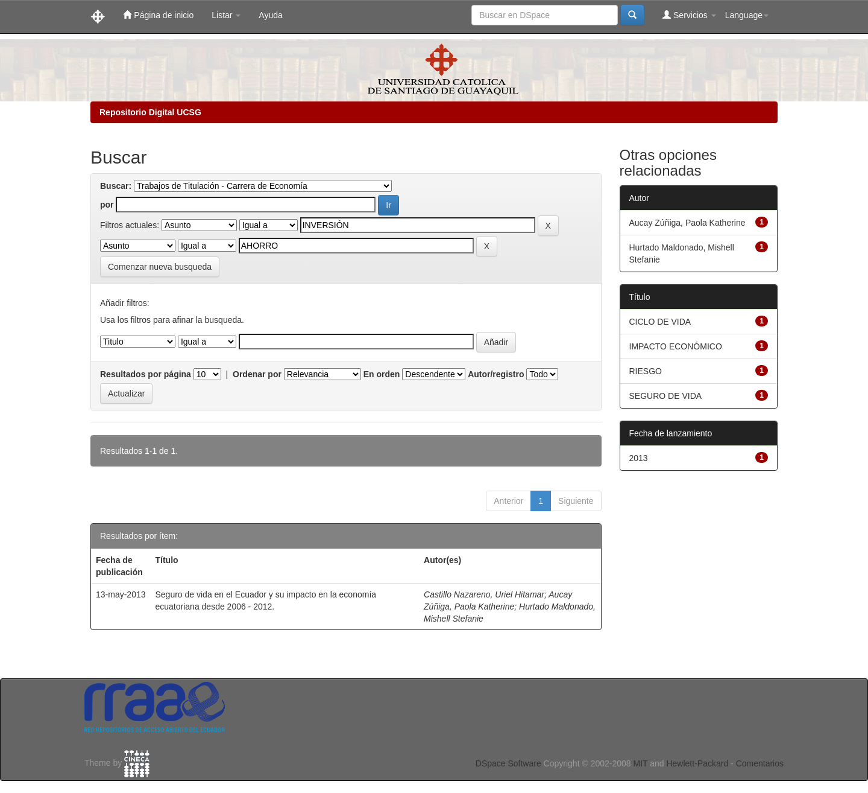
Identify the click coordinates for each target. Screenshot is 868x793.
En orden (381, 374)
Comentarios (760, 763)
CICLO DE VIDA (660, 321)
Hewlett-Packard (697, 763)
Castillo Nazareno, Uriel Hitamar (484, 594)
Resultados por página (145, 374)
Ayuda (270, 15)
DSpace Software (508, 763)
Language (747, 15)
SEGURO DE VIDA (665, 396)
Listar (226, 15)
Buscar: (115, 186)
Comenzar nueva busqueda (160, 267)
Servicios (689, 15)
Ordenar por (257, 374)
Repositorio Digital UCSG (150, 112)
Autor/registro (496, 374)
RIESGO (645, 371)
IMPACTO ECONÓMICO (675, 346)
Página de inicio (158, 15)
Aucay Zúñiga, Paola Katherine (687, 223)
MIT (640, 763)
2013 (638, 458)
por (107, 204)
